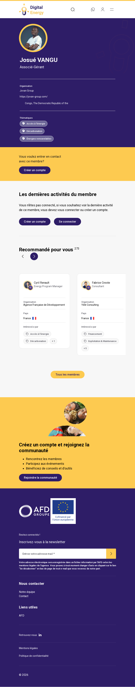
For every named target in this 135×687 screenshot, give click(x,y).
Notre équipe (27, 592)
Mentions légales (28, 648)
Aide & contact (92, 9)
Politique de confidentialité (34, 655)
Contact (23, 596)
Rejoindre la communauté (40, 477)
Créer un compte (35, 170)
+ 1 (53, 341)
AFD (21, 615)
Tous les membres (68, 374)
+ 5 (85, 348)
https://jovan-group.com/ (34, 96)
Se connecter (67, 221)
